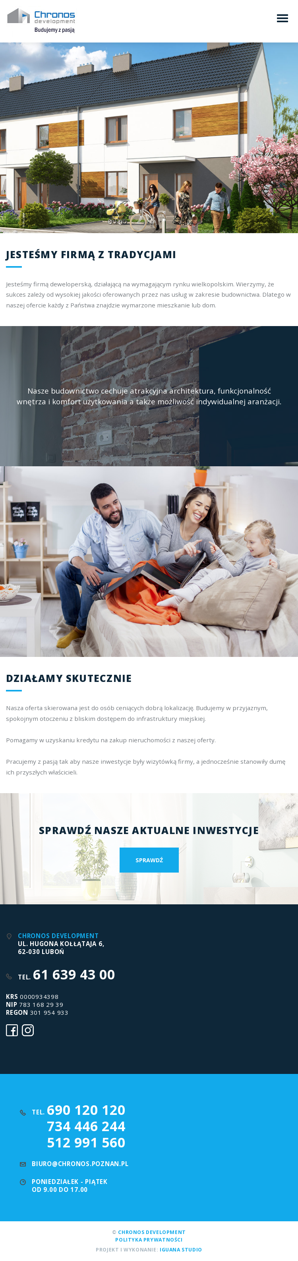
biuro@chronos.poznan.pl (80, 1164)
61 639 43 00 (74, 974)
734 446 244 (86, 1126)
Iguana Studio (181, 1249)
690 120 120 (86, 1110)
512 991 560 (86, 1142)
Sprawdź (149, 860)
